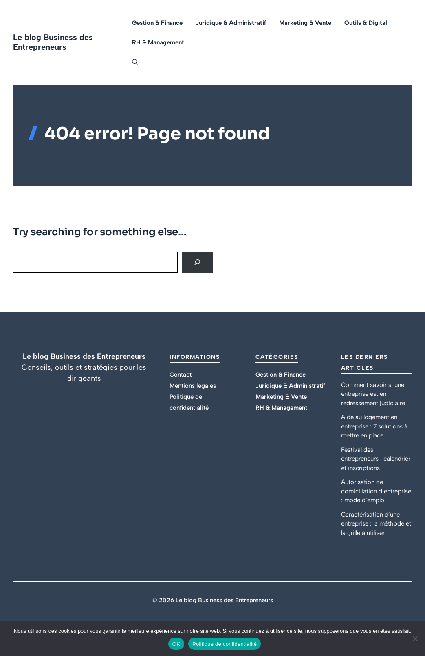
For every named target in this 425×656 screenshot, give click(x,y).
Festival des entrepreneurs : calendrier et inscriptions (375, 459)
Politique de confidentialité (224, 644)
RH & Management (158, 42)
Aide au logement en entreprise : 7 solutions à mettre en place (374, 426)
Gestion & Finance (157, 23)
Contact (181, 374)
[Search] (197, 262)
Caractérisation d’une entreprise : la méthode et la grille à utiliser (376, 524)
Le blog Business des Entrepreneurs (53, 42)
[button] (132, 62)
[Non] (415, 638)
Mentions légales (193, 385)
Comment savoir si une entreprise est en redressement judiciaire (373, 394)
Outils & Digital (365, 23)
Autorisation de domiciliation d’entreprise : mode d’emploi (376, 491)
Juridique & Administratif (231, 23)
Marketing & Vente (305, 23)
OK (176, 644)
